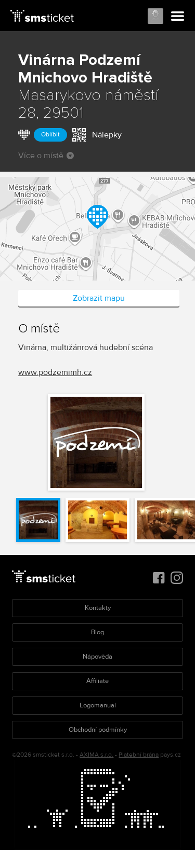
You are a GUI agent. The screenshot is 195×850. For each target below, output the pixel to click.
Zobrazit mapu (99, 298)
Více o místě (46, 155)
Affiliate (97, 681)
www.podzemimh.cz (55, 372)
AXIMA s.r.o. (96, 755)
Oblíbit (50, 134)
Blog (97, 632)
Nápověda (97, 656)
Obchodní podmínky (98, 730)
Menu (178, 16)
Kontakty (98, 608)
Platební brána (139, 755)
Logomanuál (98, 705)
